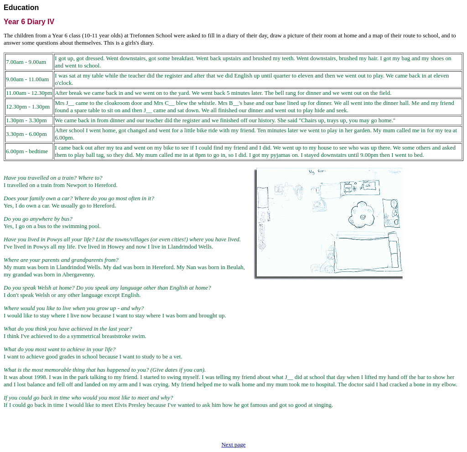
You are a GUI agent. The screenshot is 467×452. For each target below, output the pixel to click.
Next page (233, 444)
